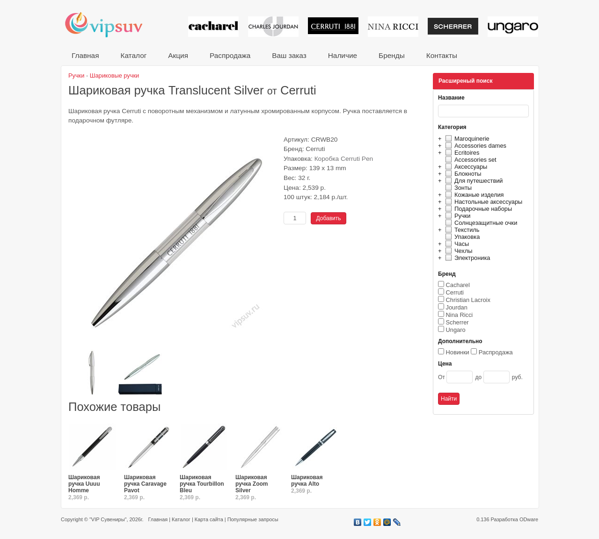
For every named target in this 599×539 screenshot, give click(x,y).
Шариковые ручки (114, 75)
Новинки (457, 352)
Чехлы (457, 250)
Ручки (456, 215)
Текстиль (461, 229)
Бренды (392, 55)
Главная (85, 55)
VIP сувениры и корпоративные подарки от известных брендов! (110, 24)
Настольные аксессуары (482, 201)
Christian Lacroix (468, 299)
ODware (528, 519)
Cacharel (458, 284)
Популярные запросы (252, 519)
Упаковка (461, 236)
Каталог (133, 55)
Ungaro (456, 329)
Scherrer (457, 322)
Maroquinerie (466, 138)
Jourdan (457, 307)
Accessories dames (474, 145)
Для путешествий (473, 180)
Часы (456, 243)
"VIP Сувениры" (107, 519)
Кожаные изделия (473, 194)
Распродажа (230, 55)
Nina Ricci (459, 314)
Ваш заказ (289, 55)
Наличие (342, 55)
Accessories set (470, 159)
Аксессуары (465, 166)
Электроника (466, 257)
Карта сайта (209, 519)
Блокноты (462, 173)
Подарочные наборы (477, 208)
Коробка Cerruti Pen (343, 158)
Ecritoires (461, 152)
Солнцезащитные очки (480, 222)
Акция (178, 55)
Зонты (457, 187)
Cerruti (455, 292)
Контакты (441, 55)
